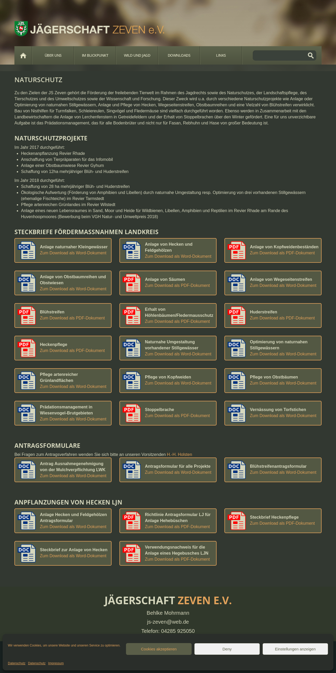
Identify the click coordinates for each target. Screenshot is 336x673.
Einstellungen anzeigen (295, 649)
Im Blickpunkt (95, 55)
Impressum (56, 663)
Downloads (179, 55)
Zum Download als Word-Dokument (73, 253)
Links (221, 55)
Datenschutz (16, 663)
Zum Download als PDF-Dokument (282, 253)
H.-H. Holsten (179, 454)
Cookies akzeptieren (159, 649)
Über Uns (53, 55)
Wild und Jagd (137, 55)
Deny (227, 649)
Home (23, 55)
